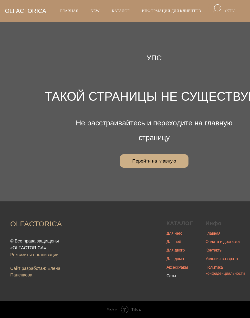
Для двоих (176, 250)
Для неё (174, 242)
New (95, 11)
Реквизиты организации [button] (34, 254)
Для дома (175, 259)
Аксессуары (177, 267)
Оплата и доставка (223, 242)
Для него (174, 233)
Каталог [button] (121, 11)
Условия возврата (222, 259)
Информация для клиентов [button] (171, 11)
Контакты (214, 250)
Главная (69, 11)
